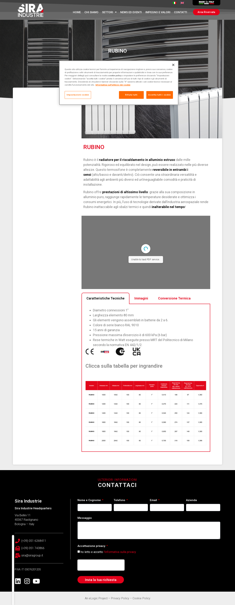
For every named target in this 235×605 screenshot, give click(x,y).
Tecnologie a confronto (59, 456)
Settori (109, 12)
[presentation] (100, 565)
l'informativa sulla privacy (120, 552)
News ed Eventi (131, 12)
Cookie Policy (141, 598)
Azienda (191, 500)
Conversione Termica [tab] (174, 304)
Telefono (120, 500)
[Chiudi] (173, 65)
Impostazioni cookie (78, 94)
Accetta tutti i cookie (159, 94)
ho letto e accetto (108, 552)
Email (154, 500)
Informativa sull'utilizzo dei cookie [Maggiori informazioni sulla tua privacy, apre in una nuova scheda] (112, 85)
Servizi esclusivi (54, 463)
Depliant (48, 441)
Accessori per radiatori (58, 449)
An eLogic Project (96, 598)
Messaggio (84, 518)
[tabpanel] (146, 383)
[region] (118, 82)
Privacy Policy (120, 598)
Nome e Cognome (89, 500)
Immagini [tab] (141, 304)
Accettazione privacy (91, 546)
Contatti (180, 12)
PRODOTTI (50, 434)
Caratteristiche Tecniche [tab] (105, 304)
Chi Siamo (91, 12)
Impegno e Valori (157, 12)
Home (77, 12)
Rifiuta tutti (131, 94)
